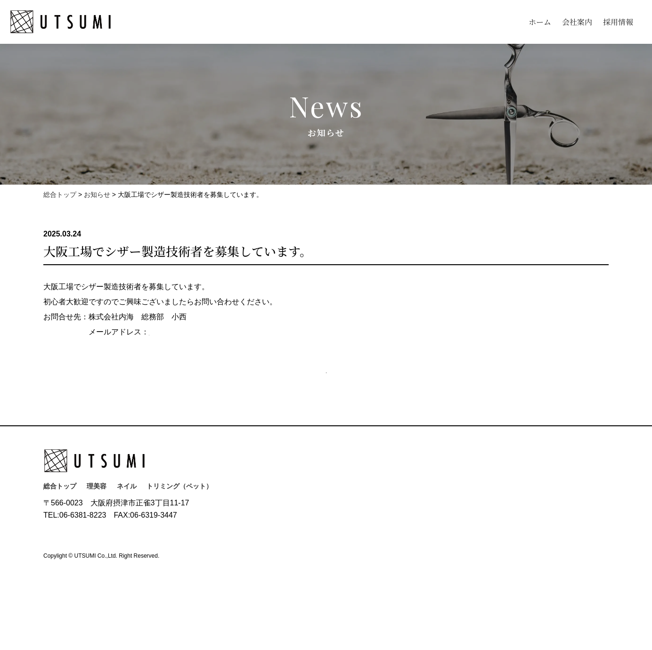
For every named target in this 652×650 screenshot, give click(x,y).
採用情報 (618, 21)
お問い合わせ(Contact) (104, 542)
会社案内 (577, 21)
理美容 (96, 512)
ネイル (127, 512)
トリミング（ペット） (179, 512)
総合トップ (59, 512)
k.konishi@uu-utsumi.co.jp (197, 332)
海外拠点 (342, 552)
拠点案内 (342, 539)
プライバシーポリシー (76, 611)
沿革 (335, 513)
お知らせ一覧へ (329, 385)
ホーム (540, 21)
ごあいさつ (345, 500)
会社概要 (342, 526)
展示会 (339, 565)
